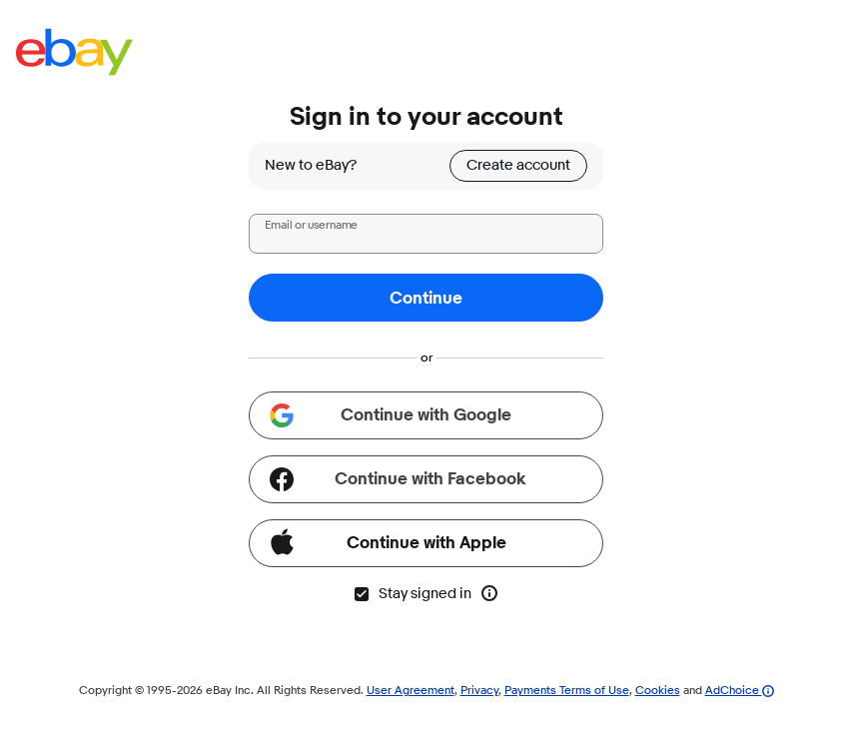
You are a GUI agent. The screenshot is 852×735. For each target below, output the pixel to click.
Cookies (657, 689)
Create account (518, 165)
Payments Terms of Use (566, 689)
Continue (426, 298)
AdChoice (739, 689)
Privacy (479, 689)
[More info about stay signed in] (489, 593)
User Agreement (410, 689)
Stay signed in (412, 593)
